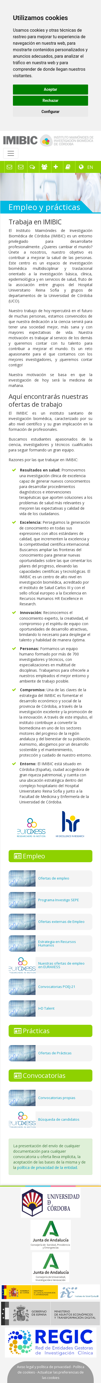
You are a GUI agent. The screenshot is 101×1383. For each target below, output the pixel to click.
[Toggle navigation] (10, 153)
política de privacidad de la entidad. (47, 1167)
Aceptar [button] (50, 89)
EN (89, 167)
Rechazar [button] (50, 100)
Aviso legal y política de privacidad (44, 1367)
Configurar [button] (50, 111)
